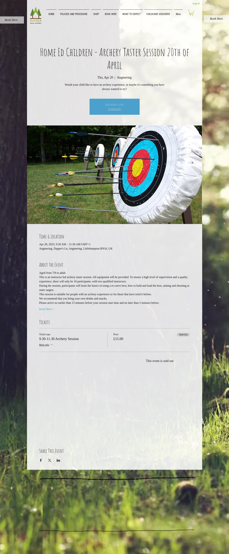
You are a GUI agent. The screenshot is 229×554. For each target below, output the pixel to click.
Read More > (46, 309)
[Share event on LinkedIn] (58, 460)
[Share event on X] (49, 460)
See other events (114, 109)
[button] (73, 12)
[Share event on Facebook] (41, 460)
